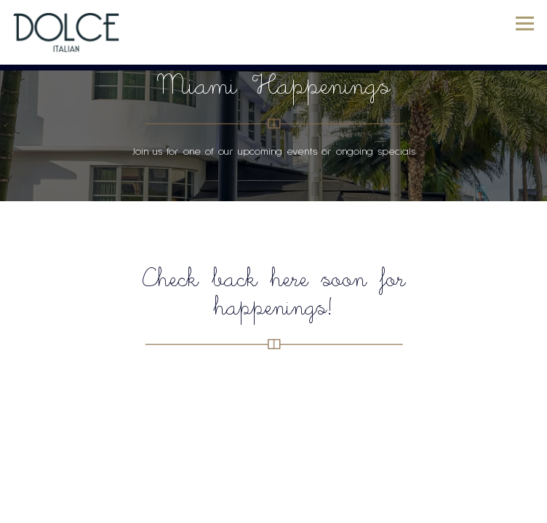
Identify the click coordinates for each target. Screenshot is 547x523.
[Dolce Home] (66, 32)
